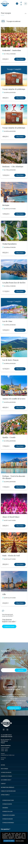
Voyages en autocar (8, 800)
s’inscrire (21, 670)
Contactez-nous (9, 626)
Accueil (3, 765)
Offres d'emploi (5, 795)
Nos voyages (4, 769)
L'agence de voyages (6, 776)
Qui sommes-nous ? (6, 780)
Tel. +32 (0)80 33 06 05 (6, 735)
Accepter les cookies (9, 840)
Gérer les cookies (20, 840)
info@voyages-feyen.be (6, 736)
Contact (3, 783)
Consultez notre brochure (8, 791)
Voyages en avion (7, 804)
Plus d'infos (19, 59)
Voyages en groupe (6, 772)
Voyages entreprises (8, 823)
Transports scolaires (8, 815)
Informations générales (7, 787)
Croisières (5, 808)
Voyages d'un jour (7, 811)
